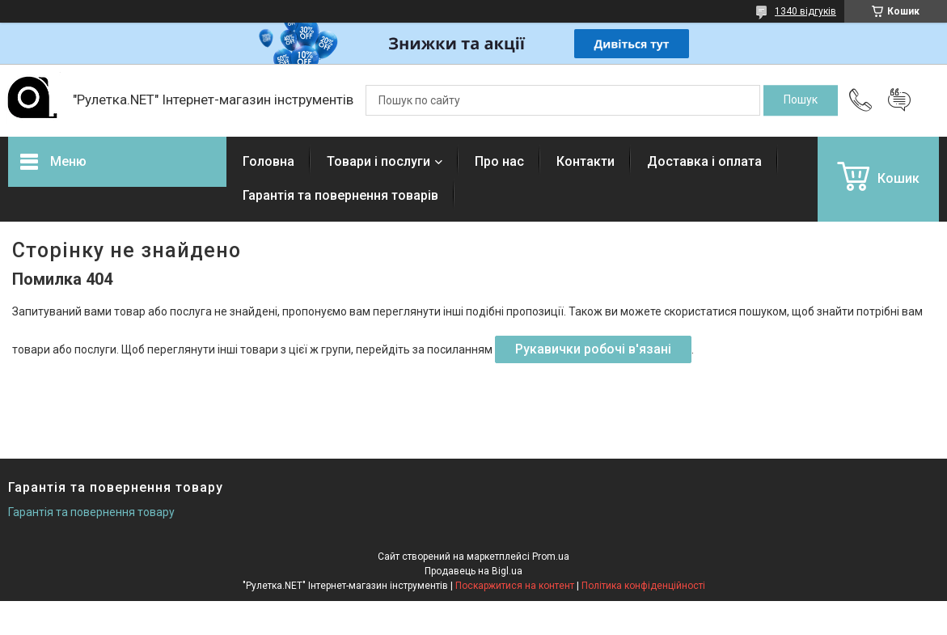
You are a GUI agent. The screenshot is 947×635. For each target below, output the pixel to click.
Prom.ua (550, 556)
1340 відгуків (805, 11)
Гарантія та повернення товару (91, 512)
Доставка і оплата (704, 161)
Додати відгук (899, 100)
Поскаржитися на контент (514, 585)
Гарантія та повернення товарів (340, 195)
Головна (268, 161)
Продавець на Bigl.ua (473, 571)
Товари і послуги (378, 161)
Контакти (585, 161)
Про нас (499, 161)
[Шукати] (800, 100)
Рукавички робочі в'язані (593, 349)
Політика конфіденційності (643, 585)
